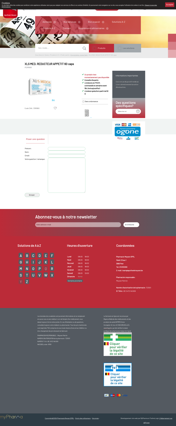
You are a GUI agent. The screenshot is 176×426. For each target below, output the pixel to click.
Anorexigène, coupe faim (78, 55)
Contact (67, 28)
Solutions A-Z (118, 21)
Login (150, 8)
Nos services (70, 21)
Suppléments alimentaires (91, 28)
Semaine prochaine (75, 281)
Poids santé (65, 55)
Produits (101, 48)
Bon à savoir (94, 21)
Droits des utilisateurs (83, 418)
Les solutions (128, 48)
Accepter (169, 5)
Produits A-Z (49, 28)
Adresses (47, 21)
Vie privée (95, 418)
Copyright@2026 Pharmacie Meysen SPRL (59, 418)
